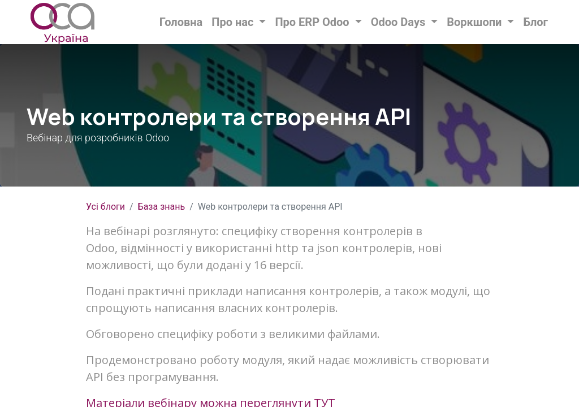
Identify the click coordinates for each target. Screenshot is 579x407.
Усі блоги (105, 206)
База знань (161, 206)
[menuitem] (181, 22)
